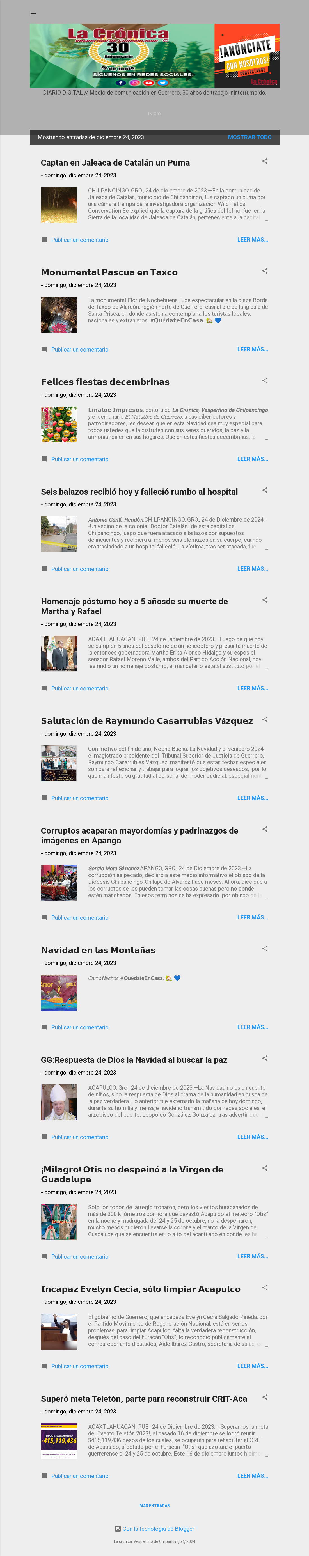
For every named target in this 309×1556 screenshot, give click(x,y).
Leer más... (252, 239)
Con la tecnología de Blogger (154, 1528)
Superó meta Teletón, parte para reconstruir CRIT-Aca (144, 1399)
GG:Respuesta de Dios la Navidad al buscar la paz (134, 1060)
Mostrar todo (250, 137)
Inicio (154, 113)
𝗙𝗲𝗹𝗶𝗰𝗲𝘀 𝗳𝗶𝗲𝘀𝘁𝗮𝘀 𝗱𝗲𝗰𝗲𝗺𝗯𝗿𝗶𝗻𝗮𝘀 (105, 382)
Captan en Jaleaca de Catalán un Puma (115, 162)
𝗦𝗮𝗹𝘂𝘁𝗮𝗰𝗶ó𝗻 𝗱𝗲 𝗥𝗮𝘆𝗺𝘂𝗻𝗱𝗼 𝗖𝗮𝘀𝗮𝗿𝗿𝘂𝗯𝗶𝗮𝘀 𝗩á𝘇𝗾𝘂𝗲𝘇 (147, 721)
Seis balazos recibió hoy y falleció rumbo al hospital (139, 492)
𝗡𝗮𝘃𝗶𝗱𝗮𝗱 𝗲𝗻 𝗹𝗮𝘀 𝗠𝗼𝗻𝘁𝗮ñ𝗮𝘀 (98, 950)
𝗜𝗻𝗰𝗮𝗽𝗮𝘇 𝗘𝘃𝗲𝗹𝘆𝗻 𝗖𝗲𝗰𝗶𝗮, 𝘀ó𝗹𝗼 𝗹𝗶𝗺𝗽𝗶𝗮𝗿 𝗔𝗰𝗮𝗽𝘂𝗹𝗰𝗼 (141, 1289)
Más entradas (154, 1506)
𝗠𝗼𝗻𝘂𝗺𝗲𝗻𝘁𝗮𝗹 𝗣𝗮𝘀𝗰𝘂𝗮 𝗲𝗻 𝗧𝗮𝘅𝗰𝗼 (109, 272)
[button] (265, 162)
